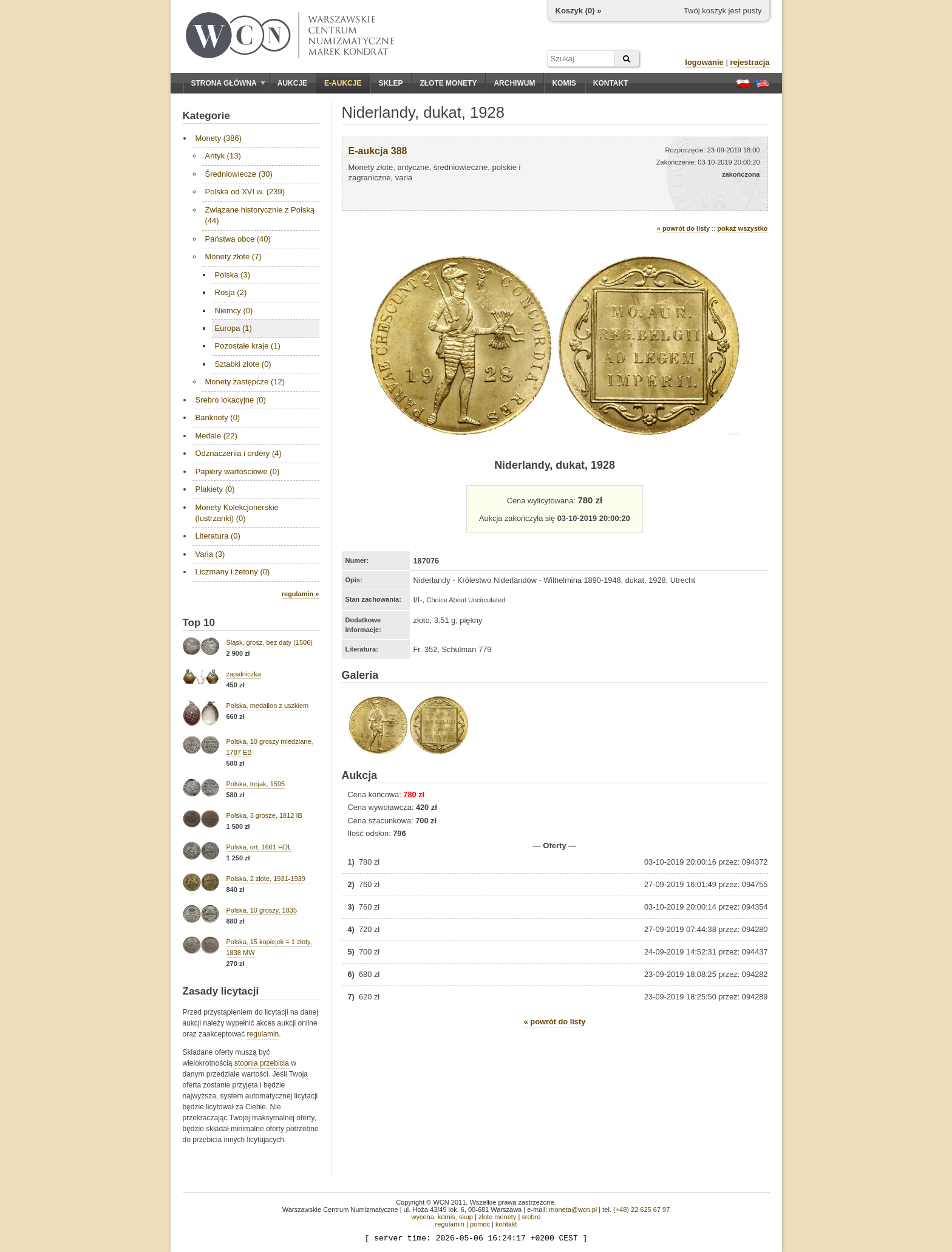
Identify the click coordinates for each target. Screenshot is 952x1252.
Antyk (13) (223, 155)
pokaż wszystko (742, 228)
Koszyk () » (579, 10)
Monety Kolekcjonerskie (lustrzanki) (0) (237, 513)
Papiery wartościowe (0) (237, 471)
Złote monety (448, 83)
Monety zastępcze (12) (245, 381)
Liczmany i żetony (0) (232, 571)
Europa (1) (233, 328)
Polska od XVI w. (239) (245, 191)
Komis (564, 83)
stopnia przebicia (261, 1063)
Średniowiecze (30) (239, 174)
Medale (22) (216, 435)
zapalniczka (243, 674)
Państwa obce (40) (238, 238)
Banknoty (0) (217, 417)
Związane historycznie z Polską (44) (260, 215)
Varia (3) (210, 554)
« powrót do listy (683, 228)
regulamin (263, 1034)
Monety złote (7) (233, 256)
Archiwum (514, 83)
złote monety (497, 1216)
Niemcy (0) (234, 310)
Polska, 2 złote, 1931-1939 (265, 878)
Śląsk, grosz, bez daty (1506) (269, 642)
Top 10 (199, 622)
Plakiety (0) (215, 489)
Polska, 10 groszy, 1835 (262, 910)
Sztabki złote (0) (243, 364)
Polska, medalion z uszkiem (267, 705)
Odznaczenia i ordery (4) (238, 453)
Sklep (390, 83)
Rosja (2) (231, 292)
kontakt (506, 1224)
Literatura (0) (217, 535)
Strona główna (228, 83)
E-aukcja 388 (377, 151)
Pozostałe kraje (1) (247, 345)
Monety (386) (218, 138)
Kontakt (610, 83)
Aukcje (292, 83)
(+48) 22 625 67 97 (641, 1209)
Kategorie (206, 115)
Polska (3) (233, 274)
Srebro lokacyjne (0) (230, 399)
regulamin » (300, 593)
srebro (531, 1216)
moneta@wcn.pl (573, 1209)
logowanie (704, 62)
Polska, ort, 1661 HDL (259, 847)
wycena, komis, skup (441, 1216)
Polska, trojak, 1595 (255, 784)
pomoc (480, 1224)
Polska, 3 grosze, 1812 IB (264, 815)
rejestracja (749, 62)
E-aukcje (342, 83)
